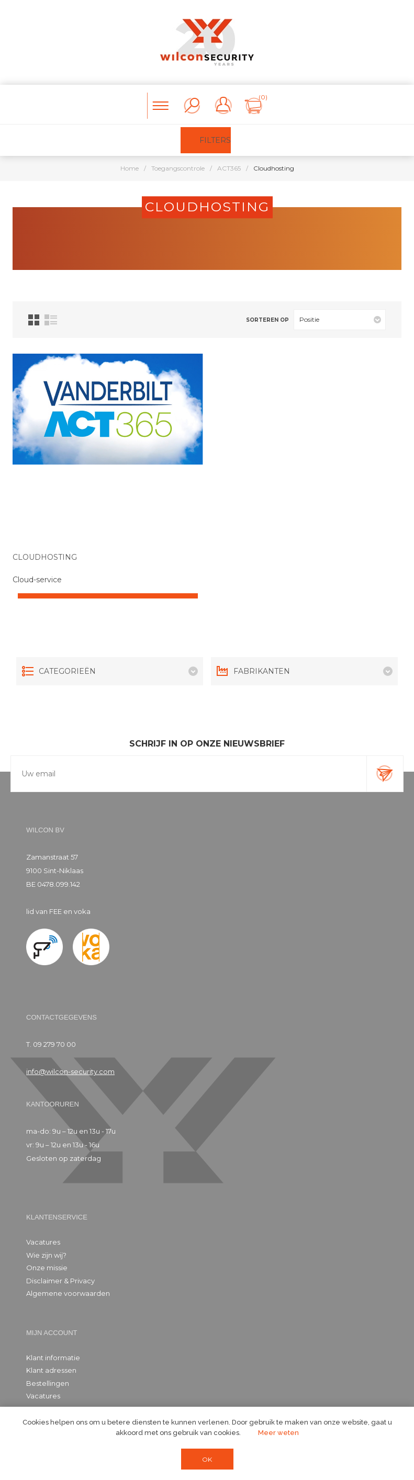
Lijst (50, 319)
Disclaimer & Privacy (60, 1280)
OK (207, 1459)
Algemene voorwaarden (68, 1293)
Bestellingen (47, 1383)
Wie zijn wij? (46, 1255)
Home (129, 168)
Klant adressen (51, 1370)
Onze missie (47, 1267)
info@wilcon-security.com (70, 1071)
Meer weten (278, 1433)
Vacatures (43, 1242)
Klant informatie (53, 1357)
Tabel (33, 319)
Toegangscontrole (178, 168)
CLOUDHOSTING (45, 557)
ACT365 (229, 168)
